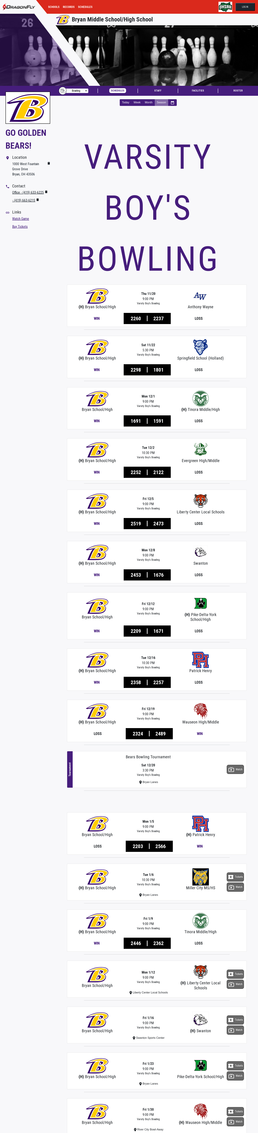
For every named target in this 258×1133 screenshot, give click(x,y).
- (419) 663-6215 (23, 200)
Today (125, 102)
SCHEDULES (85, 7)
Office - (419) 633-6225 (28, 192)
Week (137, 102)
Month (148, 102)
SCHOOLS (53, 7)
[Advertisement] (157, 122)
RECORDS (69, 7)
